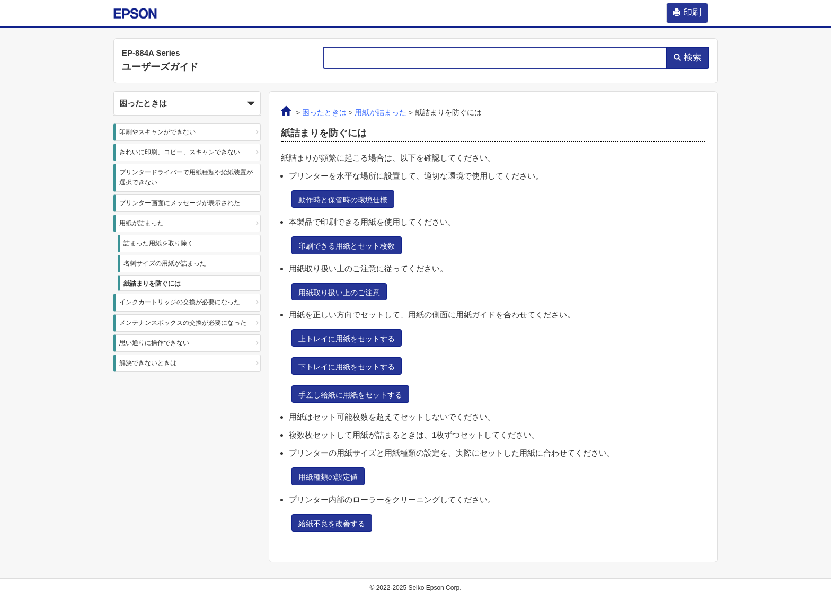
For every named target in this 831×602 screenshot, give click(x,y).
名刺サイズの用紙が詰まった (164, 263)
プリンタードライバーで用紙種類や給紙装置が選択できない (186, 177)
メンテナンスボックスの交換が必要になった (182, 322)
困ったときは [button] (187, 104)
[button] (187, 103)
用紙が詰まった (141, 223)
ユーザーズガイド (160, 66)
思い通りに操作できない (154, 343)
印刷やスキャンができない (157, 132)
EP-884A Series (151, 52)
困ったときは (324, 113)
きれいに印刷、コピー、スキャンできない (179, 152)
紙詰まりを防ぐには (152, 283)
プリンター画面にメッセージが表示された (179, 203)
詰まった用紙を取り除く (158, 243)
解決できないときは (147, 363)
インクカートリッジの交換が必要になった (179, 302)
